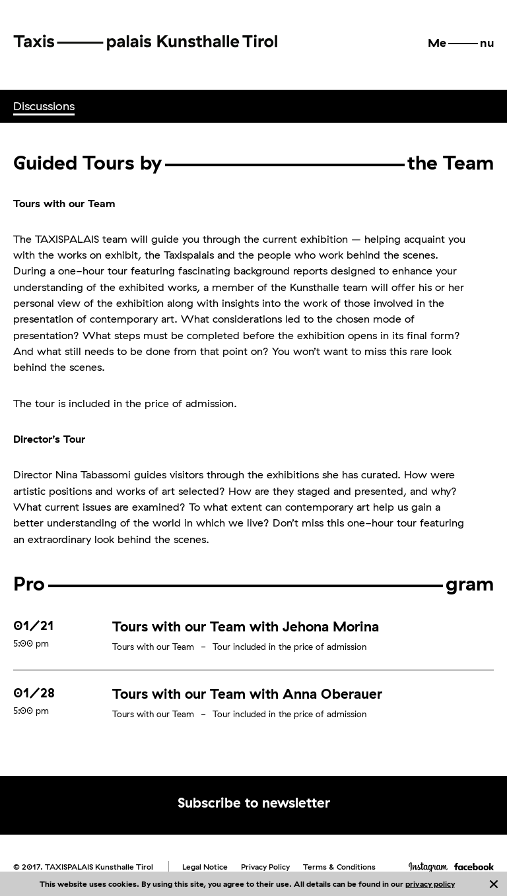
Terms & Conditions (339, 867)
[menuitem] (44, 106)
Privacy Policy (265, 867)
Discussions (44, 105)
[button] (461, 42)
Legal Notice (205, 867)
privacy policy (430, 884)
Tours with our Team (153, 646)
